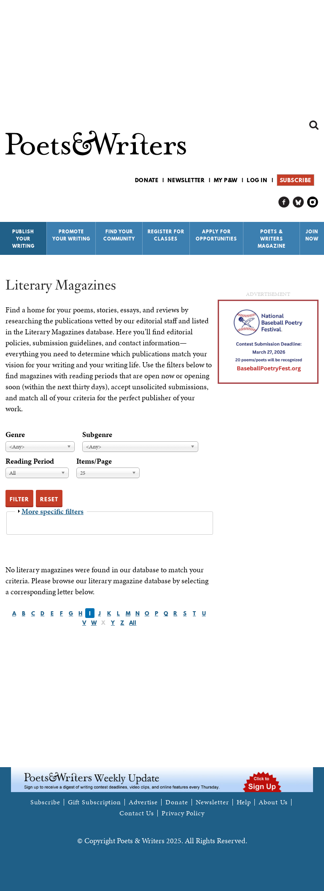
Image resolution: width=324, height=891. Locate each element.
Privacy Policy (183, 813)
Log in (257, 180)
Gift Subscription (94, 802)
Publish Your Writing (23, 238)
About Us (273, 802)
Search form (314, 125)
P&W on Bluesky (298, 202)
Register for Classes (166, 235)
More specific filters (53, 511)
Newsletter (186, 180)
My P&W (226, 180)
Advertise (143, 802)
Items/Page (94, 461)
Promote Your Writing (71, 235)
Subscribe (295, 180)
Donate (147, 180)
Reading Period (29, 461)
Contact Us (136, 813)
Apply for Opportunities (216, 235)
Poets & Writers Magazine (272, 238)
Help (244, 802)
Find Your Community (119, 235)
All (132, 622)
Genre (15, 434)
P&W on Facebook (284, 202)
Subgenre (97, 434)
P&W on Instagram (313, 202)
